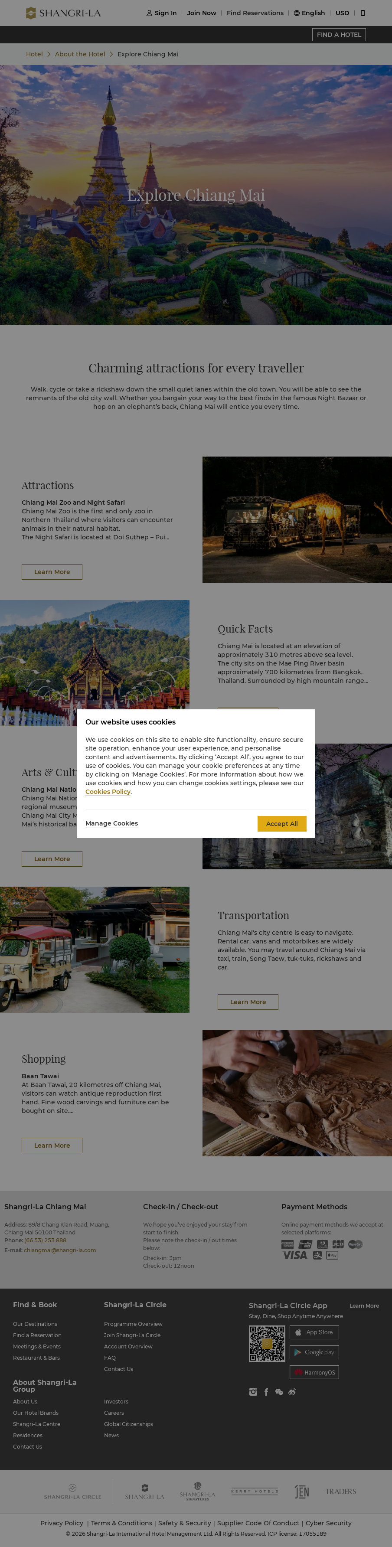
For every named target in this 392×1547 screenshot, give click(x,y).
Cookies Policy (108, 792)
